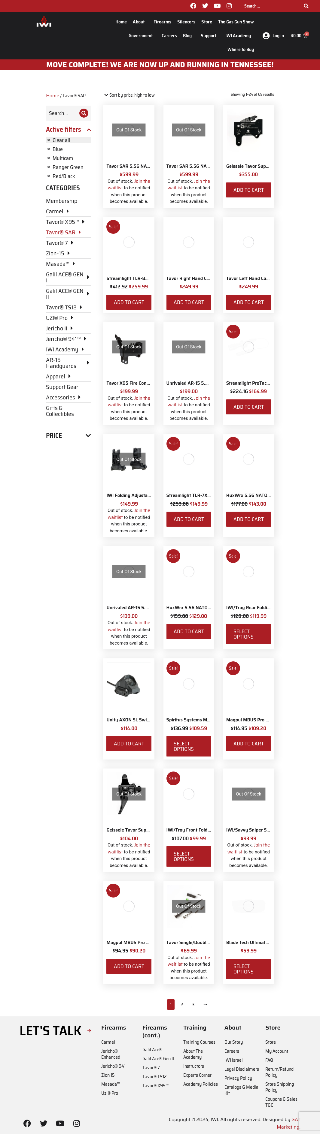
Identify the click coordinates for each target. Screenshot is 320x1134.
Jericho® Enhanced (110, 1054)
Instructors (193, 1066)
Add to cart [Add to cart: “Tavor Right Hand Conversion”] (189, 302)
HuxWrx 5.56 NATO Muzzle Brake (261, 495)
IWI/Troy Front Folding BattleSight (202, 830)
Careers (169, 35)
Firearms (162, 22)
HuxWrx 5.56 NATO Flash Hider (199, 607)
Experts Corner (197, 1075)
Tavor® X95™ (155, 1085)
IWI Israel (233, 1060)
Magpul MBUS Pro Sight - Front (139, 942)
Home (121, 22)
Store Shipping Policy (279, 1087)
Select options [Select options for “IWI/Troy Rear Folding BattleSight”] (243, 634)
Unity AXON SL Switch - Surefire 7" (143, 719)
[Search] (306, 6)
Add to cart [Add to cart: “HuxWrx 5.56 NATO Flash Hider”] (189, 631)
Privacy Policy (238, 1078)
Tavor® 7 (151, 1067)
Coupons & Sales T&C (281, 1102)
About (140, 22)
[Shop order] (129, 95)
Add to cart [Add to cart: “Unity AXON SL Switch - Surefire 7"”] (129, 743)
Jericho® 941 (113, 1066)
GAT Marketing (288, 1123)
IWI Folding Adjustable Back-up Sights (146, 495)
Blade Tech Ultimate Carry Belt (258, 942)
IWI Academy (239, 35)
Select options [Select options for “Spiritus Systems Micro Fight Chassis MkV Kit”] (184, 746)
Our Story (233, 1042)
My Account (276, 1051)
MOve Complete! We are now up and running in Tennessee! (160, 65)
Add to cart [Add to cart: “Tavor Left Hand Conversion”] (248, 302)
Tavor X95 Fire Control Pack (135, 383)
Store (206, 22)
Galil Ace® (152, 1049)
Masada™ (110, 1084)
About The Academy (193, 1054)
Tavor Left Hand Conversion (255, 278)
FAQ (269, 1060)
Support (210, 35)
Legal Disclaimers (241, 1069)
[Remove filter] (68, 140)
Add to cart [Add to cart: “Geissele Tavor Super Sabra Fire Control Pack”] (248, 190)
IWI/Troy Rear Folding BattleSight (261, 607)
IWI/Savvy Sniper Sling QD (254, 830)
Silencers (186, 22)
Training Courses (199, 1042)
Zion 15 (108, 1075)
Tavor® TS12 (154, 1076)
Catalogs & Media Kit (241, 1090)
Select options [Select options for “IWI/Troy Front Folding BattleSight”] (184, 856)
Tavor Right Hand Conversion (196, 278)
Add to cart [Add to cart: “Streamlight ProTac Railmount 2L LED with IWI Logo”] (248, 407)
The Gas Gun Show (236, 22)
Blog (189, 35)
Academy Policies (200, 1084)
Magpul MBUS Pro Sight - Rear (258, 719)
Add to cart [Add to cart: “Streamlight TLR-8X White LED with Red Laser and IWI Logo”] (129, 302)
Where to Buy (240, 49)
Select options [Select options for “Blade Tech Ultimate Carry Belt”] (243, 969)
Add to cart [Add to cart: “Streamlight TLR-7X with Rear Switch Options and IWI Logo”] (189, 519)
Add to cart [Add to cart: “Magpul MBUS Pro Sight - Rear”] (248, 743)
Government (142, 35)
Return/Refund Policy (279, 1072)
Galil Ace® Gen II (158, 1058)
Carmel (108, 1042)
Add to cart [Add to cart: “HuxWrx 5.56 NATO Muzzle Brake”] (248, 519)
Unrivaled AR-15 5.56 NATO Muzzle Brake (210, 383)
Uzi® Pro (109, 1093)
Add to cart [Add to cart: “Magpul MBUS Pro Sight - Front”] (129, 966)
